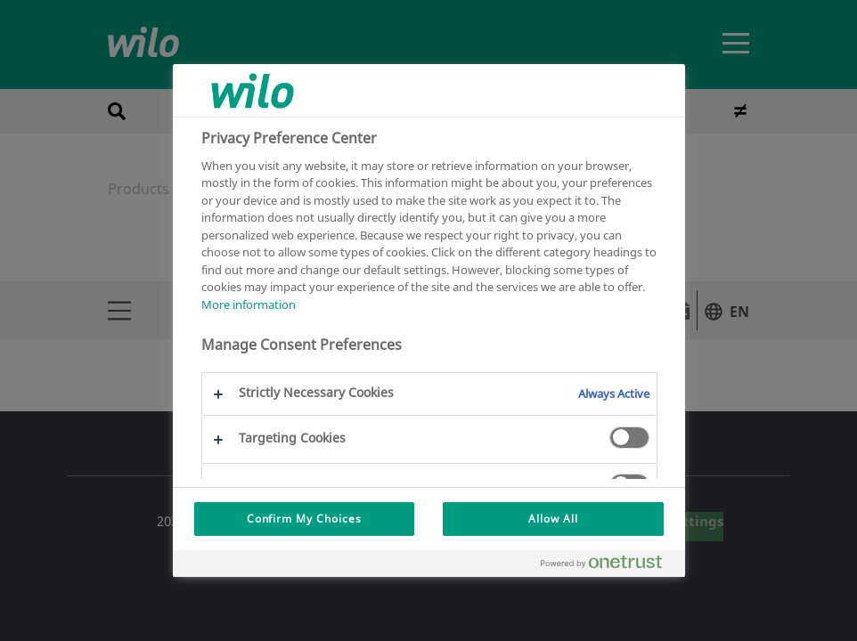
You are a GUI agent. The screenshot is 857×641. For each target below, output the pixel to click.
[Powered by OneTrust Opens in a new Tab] (608, 566)
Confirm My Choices (304, 518)
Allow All (553, 518)
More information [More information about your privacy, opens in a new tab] (248, 304)
